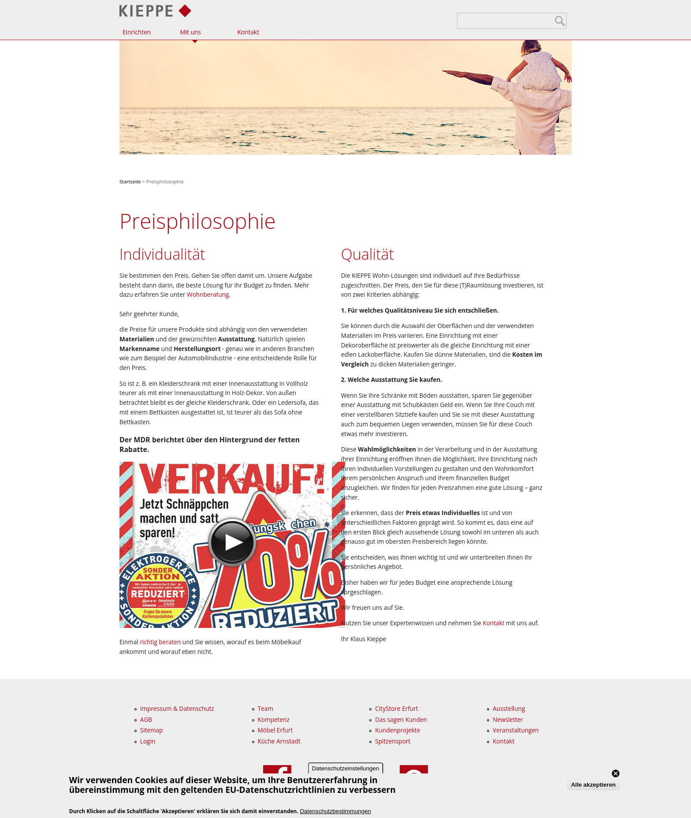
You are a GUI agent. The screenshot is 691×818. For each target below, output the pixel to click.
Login (147, 741)
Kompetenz (274, 719)
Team (265, 708)
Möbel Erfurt (275, 730)
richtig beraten (160, 642)
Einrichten (137, 32)
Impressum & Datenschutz (177, 708)
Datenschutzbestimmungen (335, 814)
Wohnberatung (208, 294)
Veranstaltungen (516, 730)
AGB (146, 719)
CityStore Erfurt (396, 708)
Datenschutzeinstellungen (345, 771)
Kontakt (248, 32)
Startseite (130, 181)
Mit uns (190, 32)
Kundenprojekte (397, 730)
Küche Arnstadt (279, 741)
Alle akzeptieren (593, 787)
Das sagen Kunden (401, 719)
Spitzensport (392, 741)
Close (615, 776)
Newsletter (508, 719)
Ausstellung (509, 708)
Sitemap (151, 730)
